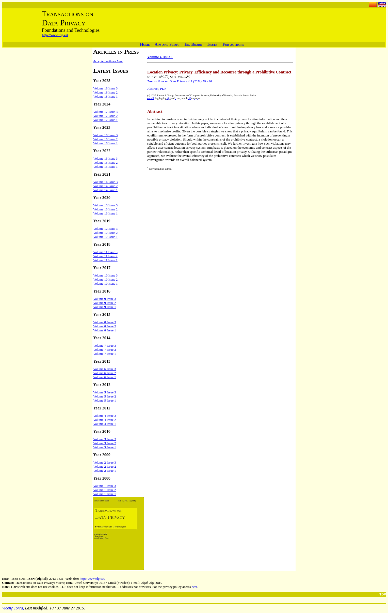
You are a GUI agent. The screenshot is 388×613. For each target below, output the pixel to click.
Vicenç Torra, (13, 608)
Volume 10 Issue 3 (105, 275)
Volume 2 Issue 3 (104, 462)
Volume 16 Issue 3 (105, 135)
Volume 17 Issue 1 (105, 120)
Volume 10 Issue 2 (105, 279)
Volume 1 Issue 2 (104, 490)
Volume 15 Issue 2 (105, 162)
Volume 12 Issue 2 (105, 233)
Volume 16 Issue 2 (105, 139)
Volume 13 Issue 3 (105, 205)
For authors (233, 44)
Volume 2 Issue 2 (104, 466)
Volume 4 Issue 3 (104, 416)
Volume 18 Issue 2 (105, 92)
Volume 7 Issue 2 (104, 349)
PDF (163, 88)
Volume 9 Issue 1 (104, 307)
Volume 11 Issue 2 (105, 256)
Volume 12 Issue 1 (105, 237)
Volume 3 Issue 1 (104, 447)
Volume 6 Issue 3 (104, 369)
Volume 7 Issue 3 (104, 345)
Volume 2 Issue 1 (104, 470)
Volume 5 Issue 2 (104, 396)
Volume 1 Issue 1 (104, 494)
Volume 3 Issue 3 (104, 439)
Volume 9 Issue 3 (104, 299)
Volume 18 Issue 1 (105, 96)
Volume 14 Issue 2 (105, 186)
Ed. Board (193, 44)
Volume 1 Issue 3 (104, 486)
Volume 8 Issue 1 (104, 330)
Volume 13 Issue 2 (105, 209)
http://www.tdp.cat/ (92, 578)
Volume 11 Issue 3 (105, 252)
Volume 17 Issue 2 (105, 116)
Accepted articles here (108, 61)
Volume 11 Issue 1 (105, 260)
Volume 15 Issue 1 (105, 166)
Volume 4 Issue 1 (104, 424)
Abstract (152, 88)
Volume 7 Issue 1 (104, 354)
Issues (212, 44)
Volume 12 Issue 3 (105, 229)
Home (145, 44)
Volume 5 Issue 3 (104, 392)
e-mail (150, 98)
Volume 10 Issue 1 (105, 283)
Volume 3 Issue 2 (104, 443)
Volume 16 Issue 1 (105, 143)
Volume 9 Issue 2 (104, 303)
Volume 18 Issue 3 (105, 88)
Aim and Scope (167, 44)
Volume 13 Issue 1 (105, 213)
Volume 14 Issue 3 (105, 182)
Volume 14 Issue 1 (105, 190)
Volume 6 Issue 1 (104, 377)
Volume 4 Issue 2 (104, 420)
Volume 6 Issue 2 (104, 373)
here (194, 587)
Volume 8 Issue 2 (104, 326)
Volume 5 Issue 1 (104, 400)
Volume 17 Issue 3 (105, 112)
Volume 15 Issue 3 (105, 158)
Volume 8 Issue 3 (104, 322)
